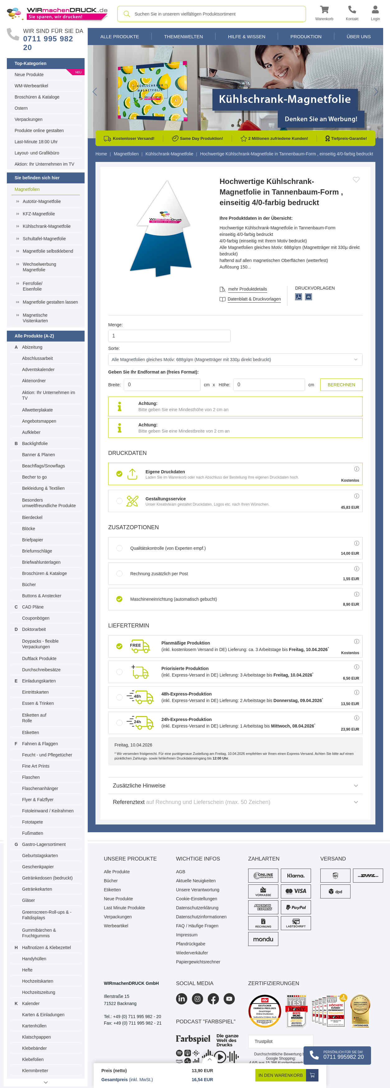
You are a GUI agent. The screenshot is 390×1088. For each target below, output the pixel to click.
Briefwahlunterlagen (41, 562)
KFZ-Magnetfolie (39, 213)
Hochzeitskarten (37, 981)
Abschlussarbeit (37, 358)
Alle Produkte (119, 36)
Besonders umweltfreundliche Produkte (49, 503)
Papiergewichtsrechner (198, 961)
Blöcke (28, 528)
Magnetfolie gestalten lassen (50, 302)
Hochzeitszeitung (38, 992)
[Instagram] (197, 998)
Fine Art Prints (35, 766)
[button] (324, 14)
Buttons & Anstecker (41, 596)
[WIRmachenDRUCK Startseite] (57, 13)
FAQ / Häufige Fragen (197, 925)
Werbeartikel (116, 925)
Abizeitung (32, 347)
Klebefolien (33, 1059)
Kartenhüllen (34, 1026)
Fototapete (32, 822)
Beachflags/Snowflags (43, 466)
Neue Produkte (29, 74)
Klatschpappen (36, 1037)
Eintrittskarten (35, 692)
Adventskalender (38, 369)
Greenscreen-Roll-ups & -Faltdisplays (47, 915)
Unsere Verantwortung (197, 889)
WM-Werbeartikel (31, 86)
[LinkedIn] (181, 998)
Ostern (21, 108)
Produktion (306, 36)
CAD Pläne (33, 607)
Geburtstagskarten (40, 855)
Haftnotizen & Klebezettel (46, 947)
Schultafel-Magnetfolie (44, 238)
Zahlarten (264, 859)
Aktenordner (34, 381)
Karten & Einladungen (43, 1014)
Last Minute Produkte (124, 907)
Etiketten (30, 732)
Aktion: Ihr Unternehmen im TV (44, 164)
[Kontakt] (352, 14)
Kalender (30, 1003)
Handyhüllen (34, 959)
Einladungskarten (39, 681)
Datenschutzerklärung (197, 907)
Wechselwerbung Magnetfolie (39, 267)
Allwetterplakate (37, 410)
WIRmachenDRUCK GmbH (131, 983)
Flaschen (31, 777)
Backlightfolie (35, 443)
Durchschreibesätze (41, 670)
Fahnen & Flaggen (40, 743)
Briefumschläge (37, 551)
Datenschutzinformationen (201, 916)
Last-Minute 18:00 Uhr (36, 142)
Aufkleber (31, 432)
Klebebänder (34, 1048)
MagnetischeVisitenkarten (35, 318)
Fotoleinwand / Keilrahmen (48, 811)
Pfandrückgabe (190, 943)
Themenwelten (183, 36)
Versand (333, 859)
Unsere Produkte (130, 859)
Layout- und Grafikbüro (37, 153)
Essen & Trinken (38, 703)
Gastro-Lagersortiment (44, 844)
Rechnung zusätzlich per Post (152, 574)
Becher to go (34, 477)
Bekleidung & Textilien (43, 488)
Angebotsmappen (39, 421)
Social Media (194, 983)
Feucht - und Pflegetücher (47, 755)
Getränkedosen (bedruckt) (47, 878)
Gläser (28, 900)
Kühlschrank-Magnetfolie (47, 226)
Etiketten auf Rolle (34, 718)
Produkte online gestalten (39, 130)
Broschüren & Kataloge (37, 97)
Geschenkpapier (38, 867)
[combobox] (211, 14)
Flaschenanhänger (40, 788)
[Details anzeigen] (210, 1059)
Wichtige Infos (198, 859)
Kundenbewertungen (289, 1063)
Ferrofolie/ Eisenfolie (32, 286)
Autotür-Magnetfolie (42, 201)
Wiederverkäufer (192, 952)
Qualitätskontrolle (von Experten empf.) (161, 548)
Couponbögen (35, 618)
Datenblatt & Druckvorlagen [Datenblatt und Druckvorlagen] (254, 298)
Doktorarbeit (34, 629)
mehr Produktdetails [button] (247, 289)
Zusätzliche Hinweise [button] (235, 786)
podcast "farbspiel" (205, 1022)
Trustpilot (263, 1041)
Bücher (29, 584)
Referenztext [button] (235, 802)
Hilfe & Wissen (246, 36)
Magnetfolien (27, 189)
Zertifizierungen (273, 983)
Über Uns (359, 36)
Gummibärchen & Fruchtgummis (39, 933)
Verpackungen (29, 119)
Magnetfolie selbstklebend (48, 251)
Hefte (27, 970)
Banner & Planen (38, 454)
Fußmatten (32, 833)
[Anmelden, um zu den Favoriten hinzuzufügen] (356, 179)
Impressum (186, 934)
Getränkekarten (37, 889)
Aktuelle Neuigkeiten (196, 880)
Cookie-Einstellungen (196, 898)
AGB (180, 871)
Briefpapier (32, 540)
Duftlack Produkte (39, 658)
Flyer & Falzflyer (37, 799)
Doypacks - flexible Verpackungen (40, 644)
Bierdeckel (32, 517)
